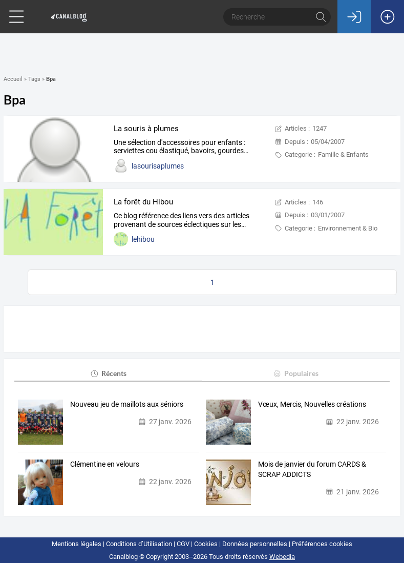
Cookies (206, 544)
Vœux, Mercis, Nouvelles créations (312, 404)
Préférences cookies (322, 544)
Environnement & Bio (347, 228)
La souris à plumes (146, 128)
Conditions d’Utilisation (139, 544)
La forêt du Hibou (143, 201)
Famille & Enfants (343, 154)
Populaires (295, 373)
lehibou (143, 239)
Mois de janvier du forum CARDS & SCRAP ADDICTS (312, 469)
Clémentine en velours (104, 464)
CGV (183, 544)
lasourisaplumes (158, 166)
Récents (108, 373)
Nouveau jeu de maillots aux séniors (126, 404)
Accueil (13, 79)
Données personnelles (254, 544)
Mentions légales (76, 544)
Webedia (282, 556)
